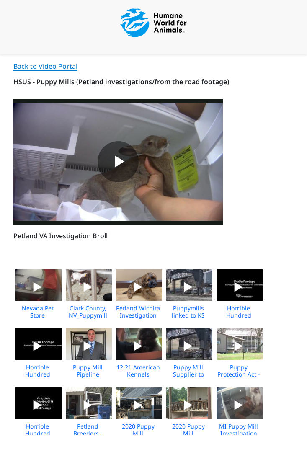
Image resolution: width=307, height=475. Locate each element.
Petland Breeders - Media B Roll (88, 433)
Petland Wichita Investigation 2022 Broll (138, 315)
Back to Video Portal (45, 66)
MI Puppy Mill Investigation (238, 429)
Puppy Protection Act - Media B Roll (238, 374)
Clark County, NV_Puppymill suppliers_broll (88, 315)
